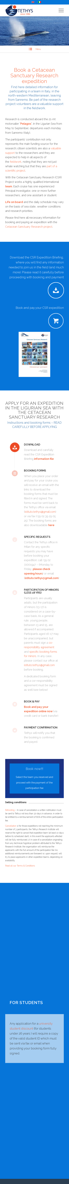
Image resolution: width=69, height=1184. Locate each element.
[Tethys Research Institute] (28, 10)
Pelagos (25, 123)
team (8, 186)
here (51, 525)
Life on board (14, 202)
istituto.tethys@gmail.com (40, 511)
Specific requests (37, 536)
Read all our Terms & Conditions (20, 866)
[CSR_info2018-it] (34, 354)
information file (44, 458)
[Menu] (60, 10)
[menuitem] (60, 10)
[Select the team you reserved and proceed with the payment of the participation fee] (34, 778)
